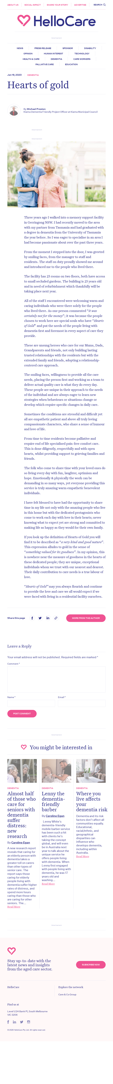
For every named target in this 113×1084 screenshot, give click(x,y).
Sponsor (68, 48)
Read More (13, 906)
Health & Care (31, 59)
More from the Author (86, 618)
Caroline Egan (20, 842)
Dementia (56, 59)
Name (11, 697)
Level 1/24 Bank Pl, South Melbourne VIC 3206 (27, 1013)
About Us (12, 5)
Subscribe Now (91, 964)
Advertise (80, 5)
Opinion (28, 53)
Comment (13, 663)
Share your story (57, 5)
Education (71, 64)
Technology (81, 53)
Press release (42, 48)
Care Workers (81, 59)
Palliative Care (44, 64)
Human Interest (53, 53)
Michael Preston (36, 109)
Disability (90, 48)
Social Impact (32, 5)
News (20, 48)
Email (62, 697)
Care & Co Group (67, 994)
